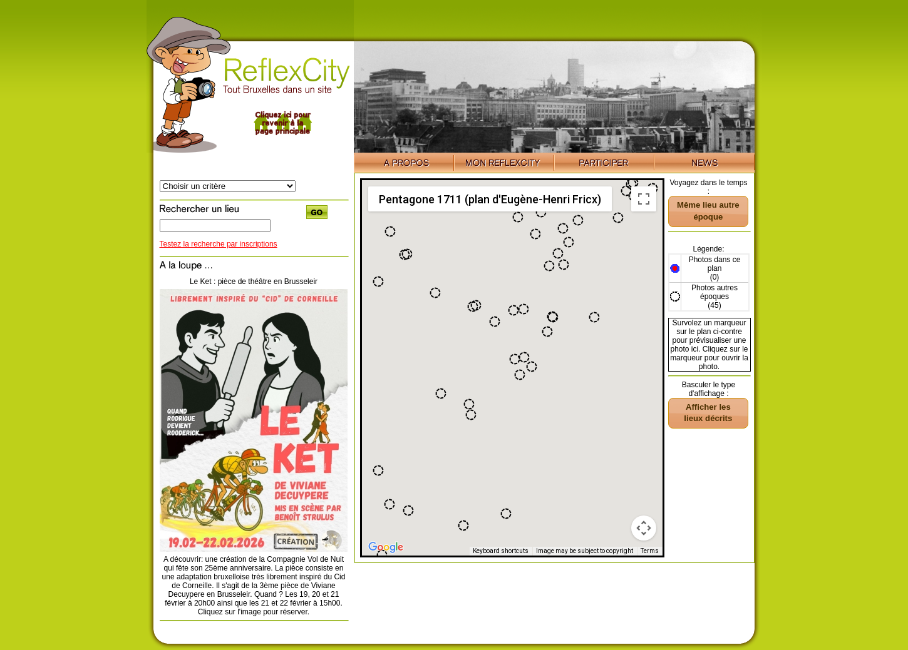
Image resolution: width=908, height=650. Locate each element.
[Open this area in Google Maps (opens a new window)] (385, 547)
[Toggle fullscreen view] (643, 198)
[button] (378, 470)
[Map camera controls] (643, 528)
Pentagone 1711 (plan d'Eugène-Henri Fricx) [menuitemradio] (490, 199)
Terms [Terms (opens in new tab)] (650, 550)
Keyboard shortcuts (501, 550)
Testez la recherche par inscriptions (218, 244)
